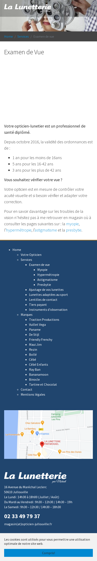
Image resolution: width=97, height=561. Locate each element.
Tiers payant (38, 304)
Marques (27, 314)
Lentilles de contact (43, 299)
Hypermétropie (48, 274)
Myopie (42, 269)
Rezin (33, 349)
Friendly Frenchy (40, 339)
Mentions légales (33, 394)
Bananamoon (38, 374)
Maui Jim (35, 344)
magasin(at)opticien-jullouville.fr (28, 524)
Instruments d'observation (48, 309)
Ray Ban (34, 369)
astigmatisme (46, 230)
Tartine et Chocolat (43, 384)
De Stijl (34, 334)
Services (26, 260)
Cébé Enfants (38, 364)
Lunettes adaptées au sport (48, 294)
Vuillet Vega (37, 324)
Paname (35, 329)
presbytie (73, 230)
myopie (72, 223)
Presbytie (44, 284)
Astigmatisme (47, 279)
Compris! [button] (48, 553)
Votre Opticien (31, 255)
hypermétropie (19, 230)
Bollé (33, 354)
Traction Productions (44, 319)
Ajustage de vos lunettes (46, 289)
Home (16, 250)
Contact (26, 389)
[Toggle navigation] (90, 8)
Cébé (32, 359)
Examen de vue (39, 265)
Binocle (34, 379)
